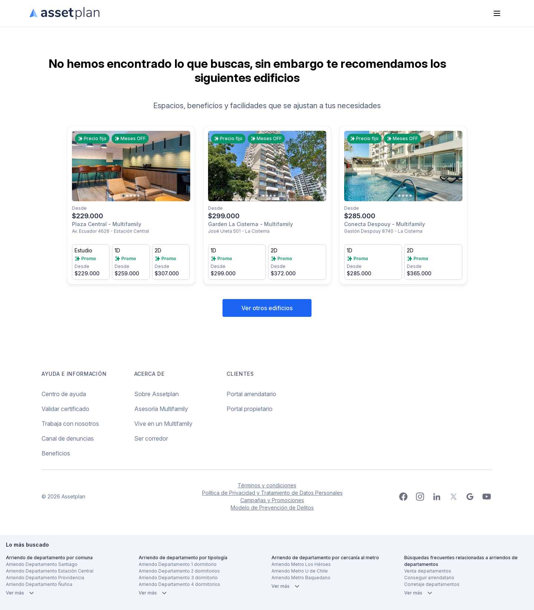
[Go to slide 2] (127, 196)
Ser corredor (151, 438)
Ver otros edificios (267, 308)
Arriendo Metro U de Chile (299, 571)
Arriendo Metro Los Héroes (301, 564)
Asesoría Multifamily (161, 408)
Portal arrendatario (251, 394)
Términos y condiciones (267, 485)
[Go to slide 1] (123, 196)
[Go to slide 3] (131, 196)
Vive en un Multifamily (163, 423)
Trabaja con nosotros (70, 423)
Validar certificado (65, 408)
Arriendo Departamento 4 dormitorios (179, 584)
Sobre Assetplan (156, 394)
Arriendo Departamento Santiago (42, 564)
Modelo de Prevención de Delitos (272, 507)
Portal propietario (250, 408)
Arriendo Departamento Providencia (45, 577)
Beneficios (56, 453)
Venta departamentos (427, 571)
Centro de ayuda (64, 394)
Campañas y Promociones (272, 500)
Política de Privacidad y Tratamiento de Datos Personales (272, 493)
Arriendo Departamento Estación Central (49, 571)
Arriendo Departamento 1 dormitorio (178, 564)
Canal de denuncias (68, 438)
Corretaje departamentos (431, 584)
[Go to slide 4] (135, 196)
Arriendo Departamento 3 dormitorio (178, 577)
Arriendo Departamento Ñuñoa (39, 584)
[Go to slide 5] (138, 196)
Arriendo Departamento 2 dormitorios (179, 571)
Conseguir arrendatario (429, 577)
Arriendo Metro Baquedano (300, 577)
